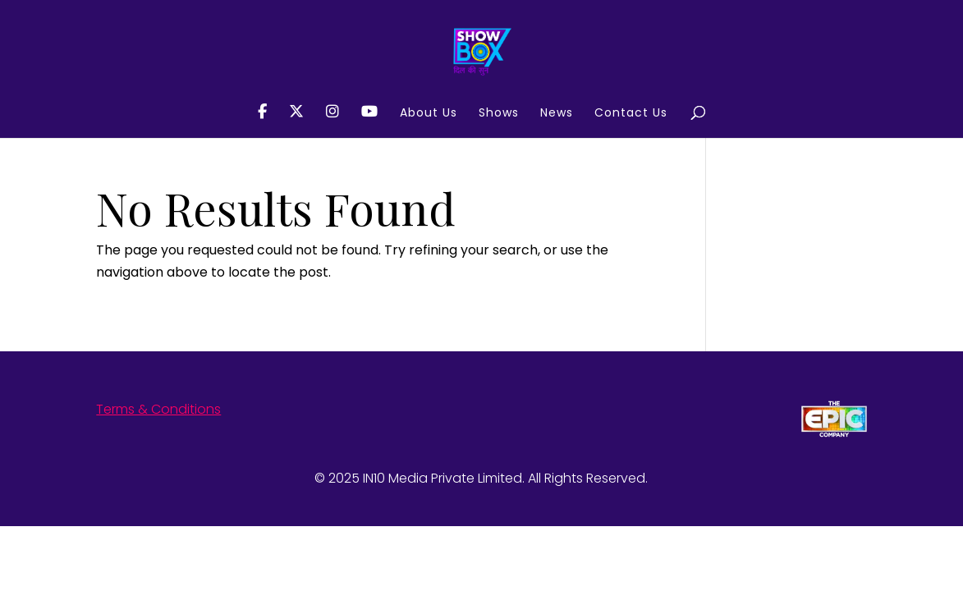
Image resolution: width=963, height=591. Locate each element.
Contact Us (630, 114)
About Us (428, 114)
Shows (499, 114)
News (556, 114)
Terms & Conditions (158, 409)
